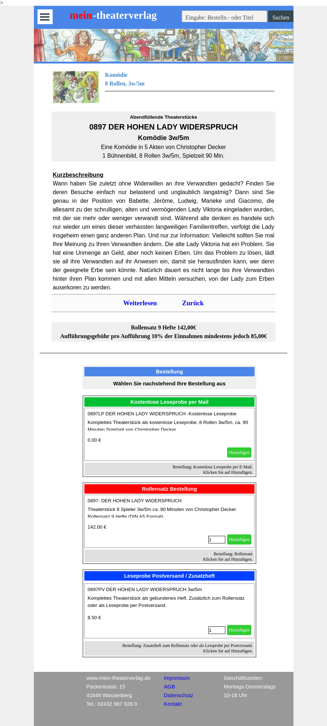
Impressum (177, 678)
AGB (169, 687)
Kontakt (173, 704)
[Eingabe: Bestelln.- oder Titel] (225, 17)
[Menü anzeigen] (44, 16)
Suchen (280, 17)
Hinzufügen (239, 452)
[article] (169, 434)
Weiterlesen (140, 303)
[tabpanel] (163, 87)
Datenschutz (178, 695)
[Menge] (216, 539)
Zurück (193, 303)
